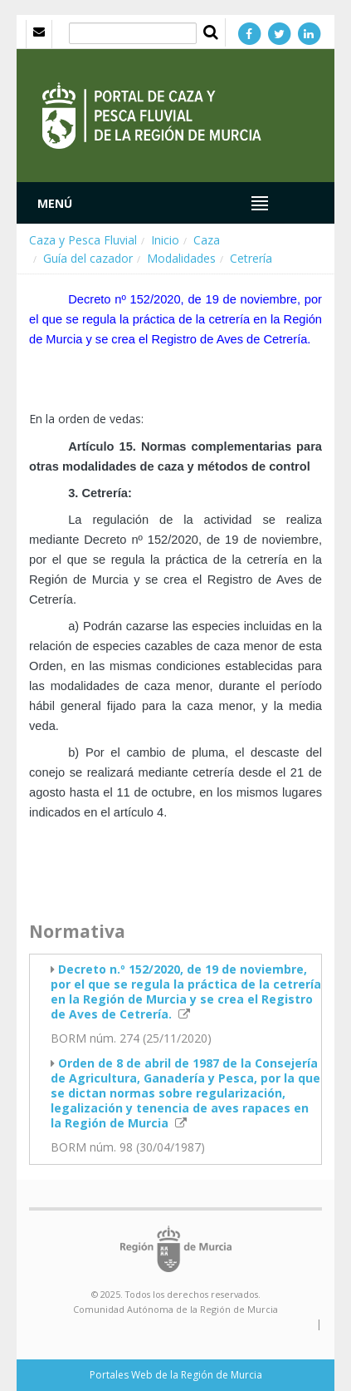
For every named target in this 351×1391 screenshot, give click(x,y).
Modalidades (181, 258)
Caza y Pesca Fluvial (83, 240)
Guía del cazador (88, 258)
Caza (206, 240)
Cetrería (251, 258)
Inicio (165, 240)
